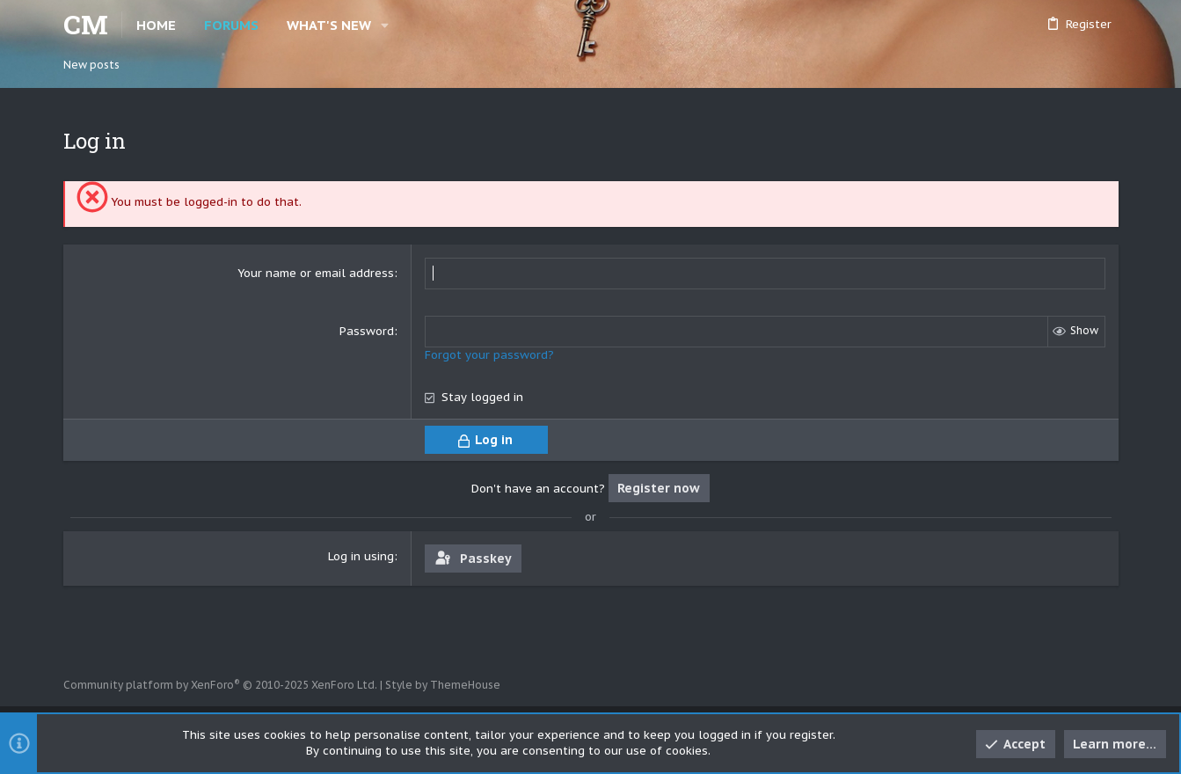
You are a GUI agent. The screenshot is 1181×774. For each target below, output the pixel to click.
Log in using (361, 556)
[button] (385, 25)
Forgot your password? (489, 354)
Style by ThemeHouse (442, 684)
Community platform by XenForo (220, 684)
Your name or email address (315, 273)
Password (366, 331)
